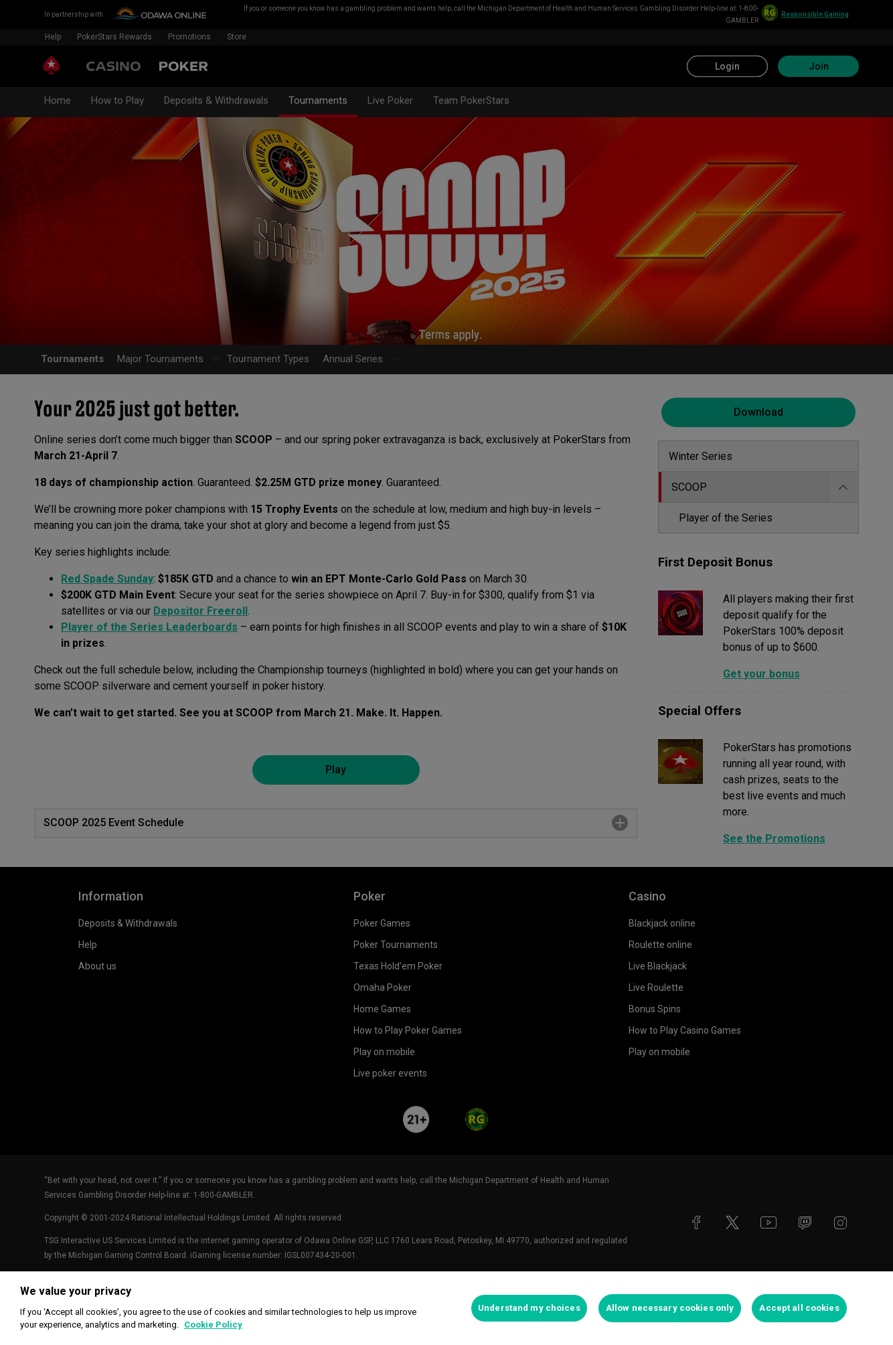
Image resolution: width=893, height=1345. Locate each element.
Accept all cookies (799, 1308)
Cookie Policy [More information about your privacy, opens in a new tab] (213, 1325)
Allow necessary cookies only (670, 1308)
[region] (446, 1308)
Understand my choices (529, 1308)
